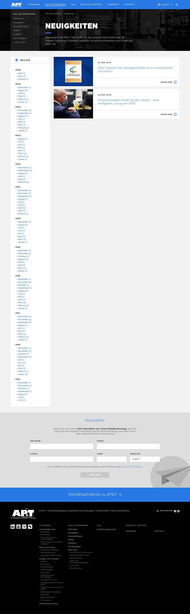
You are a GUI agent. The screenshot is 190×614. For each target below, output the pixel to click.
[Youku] (24, 527)
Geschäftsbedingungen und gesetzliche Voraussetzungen (71, 511)
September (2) (25, 171)
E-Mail (34, 454)
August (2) (23, 116)
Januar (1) (22, 102)
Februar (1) (23, 79)
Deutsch (165, 5)
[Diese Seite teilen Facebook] (175, 511)
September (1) (25, 113)
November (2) (25, 168)
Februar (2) (23, 128)
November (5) (24, 320)
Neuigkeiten (69, 14)
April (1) (21, 73)
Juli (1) (21, 142)
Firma (100, 441)
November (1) (24, 193)
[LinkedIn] (13, 527)
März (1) (22, 76)
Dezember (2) (24, 191)
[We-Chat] (30, 527)
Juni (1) (21, 93)
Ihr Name (35, 441)
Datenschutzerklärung (131, 467)
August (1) (23, 90)
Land (100, 454)
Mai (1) (21, 234)
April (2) (22, 208)
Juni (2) (21, 363)
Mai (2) (21, 148)
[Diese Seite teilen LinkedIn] (178, 511)
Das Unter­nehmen (53, 14)
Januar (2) (23, 374)
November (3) (24, 110)
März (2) (22, 154)
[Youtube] (18, 527)
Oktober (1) (23, 257)
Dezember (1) (24, 88)
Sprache (135, 454)
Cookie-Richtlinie (103, 511)
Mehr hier (167, 82)
